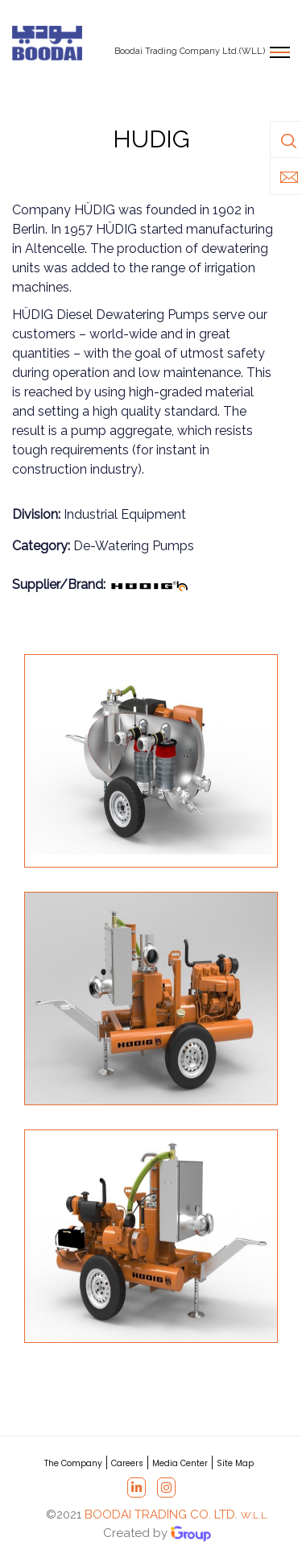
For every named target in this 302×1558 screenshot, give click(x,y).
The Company (73, 1463)
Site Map (235, 1463)
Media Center (180, 1463)
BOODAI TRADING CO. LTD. (177, 1514)
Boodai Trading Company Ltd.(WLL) (189, 51)
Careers (127, 1463)
